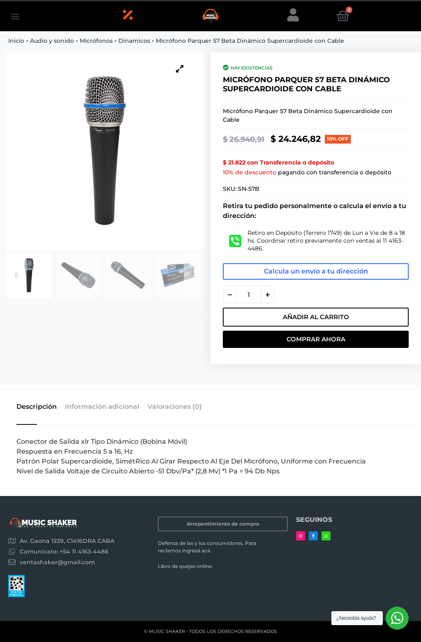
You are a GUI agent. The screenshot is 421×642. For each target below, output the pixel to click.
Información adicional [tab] (102, 406)
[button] (15, 16)
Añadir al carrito (316, 317)
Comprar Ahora (316, 339)
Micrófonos (96, 40)
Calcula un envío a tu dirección (316, 271)
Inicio (16, 40)
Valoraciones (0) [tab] (175, 406)
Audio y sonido (52, 40)
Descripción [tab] (36, 406)
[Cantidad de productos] (249, 295)
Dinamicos (134, 40)
